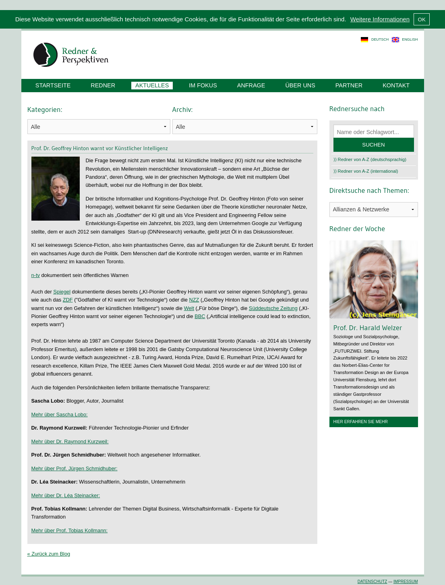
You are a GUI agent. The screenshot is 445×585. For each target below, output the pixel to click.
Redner (103, 85)
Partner (348, 85)
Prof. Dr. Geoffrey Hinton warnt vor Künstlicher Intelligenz (99, 148)
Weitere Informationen (380, 19)
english (410, 39)
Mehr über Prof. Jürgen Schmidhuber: (74, 468)
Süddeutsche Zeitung (273, 308)
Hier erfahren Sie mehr (360, 422)
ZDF (68, 300)
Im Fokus (203, 85)
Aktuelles (152, 85)
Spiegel (61, 292)
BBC (200, 316)
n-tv (35, 275)
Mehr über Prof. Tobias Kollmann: (69, 530)
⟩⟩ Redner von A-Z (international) (365, 171)
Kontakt (396, 85)
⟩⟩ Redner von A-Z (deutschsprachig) (370, 159)
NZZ (194, 300)
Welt (189, 308)
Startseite (52, 85)
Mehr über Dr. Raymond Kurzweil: (70, 441)
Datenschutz (372, 581)
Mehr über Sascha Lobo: (59, 414)
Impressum (405, 581)
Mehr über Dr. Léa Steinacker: (65, 495)
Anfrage (251, 85)
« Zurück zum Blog (48, 554)
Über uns (300, 85)
